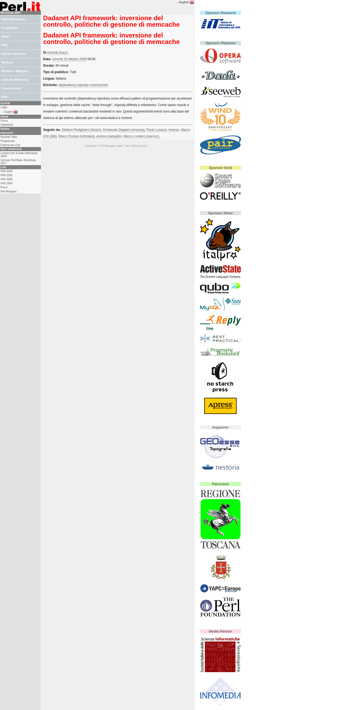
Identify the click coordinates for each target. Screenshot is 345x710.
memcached (99, 85)
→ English (185, 2)
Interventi (7, 132)
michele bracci (57, 53)
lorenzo (174, 130)
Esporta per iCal (10, 145)
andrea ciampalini (109, 136)
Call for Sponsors (13, 53)
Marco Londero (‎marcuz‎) (141, 136)
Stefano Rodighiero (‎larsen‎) (81, 130)
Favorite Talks (9, 136)
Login (4, 107)
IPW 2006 (6, 175)
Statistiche (7, 124)
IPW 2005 (6, 179)
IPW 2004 (6, 183)
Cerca (4, 120)
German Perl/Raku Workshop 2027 (18, 162)
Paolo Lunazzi (157, 130)
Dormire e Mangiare (15, 71)
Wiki (4, 96)
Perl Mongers (8, 191)
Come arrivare (11, 88)
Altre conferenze (11, 149)
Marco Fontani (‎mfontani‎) (76, 136)
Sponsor (7, 62)
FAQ (4, 45)
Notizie (5, 128)
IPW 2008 (6, 171)
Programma (9, 27)
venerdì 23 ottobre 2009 (69, 59)
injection (83, 85)
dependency (67, 85)
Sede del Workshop (15, 79)
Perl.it (4, 187)
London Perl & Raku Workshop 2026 (19, 155)
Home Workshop (13, 19)
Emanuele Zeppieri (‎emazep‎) (124, 130)
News (5, 36)
